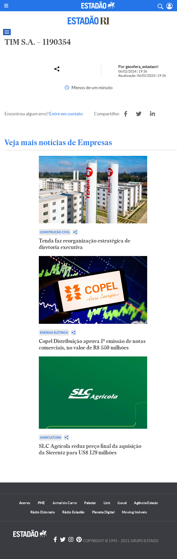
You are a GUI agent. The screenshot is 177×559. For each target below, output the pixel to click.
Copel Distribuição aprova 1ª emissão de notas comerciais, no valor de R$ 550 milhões (92, 344)
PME (41, 503)
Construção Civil (55, 232)
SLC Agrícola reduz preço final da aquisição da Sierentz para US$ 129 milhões (90, 449)
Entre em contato (66, 113)
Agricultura (50, 437)
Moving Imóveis (134, 512)
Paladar (90, 503)
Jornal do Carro (64, 503)
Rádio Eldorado (42, 512)
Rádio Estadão (73, 512)
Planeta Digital (103, 512)
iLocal (122, 503)
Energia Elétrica (54, 332)
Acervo (24, 503)
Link (107, 503)
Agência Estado (146, 503)
